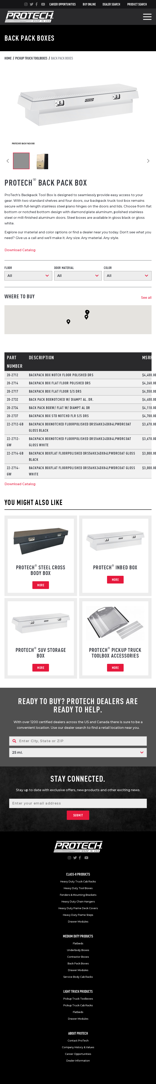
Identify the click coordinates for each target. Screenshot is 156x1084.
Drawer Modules (78, 921)
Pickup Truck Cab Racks (78, 1005)
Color (108, 267)
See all (146, 298)
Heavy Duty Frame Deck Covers (78, 908)
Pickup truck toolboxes (31, 58)
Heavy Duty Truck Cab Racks (78, 881)
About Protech (78, 1033)
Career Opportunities (62, 4)
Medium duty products (78, 936)
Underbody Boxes (78, 950)
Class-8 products (78, 874)
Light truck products (78, 991)
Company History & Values (78, 1047)
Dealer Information (78, 1060)
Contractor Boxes (78, 956)
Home (8, 58)
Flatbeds (78, 943)
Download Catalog (19, 250)
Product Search (137, 4)
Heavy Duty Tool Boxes (78, 888)
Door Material (64, 267)
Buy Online (89, 4)
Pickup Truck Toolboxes (78, 998)
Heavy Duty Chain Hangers (78, 901)
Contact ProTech (78, 1040)
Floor (8, 267)
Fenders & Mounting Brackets (78, 894)
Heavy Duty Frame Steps (78, 914)
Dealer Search (111, 4)
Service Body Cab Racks (78, 976)
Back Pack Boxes (78, 963)
